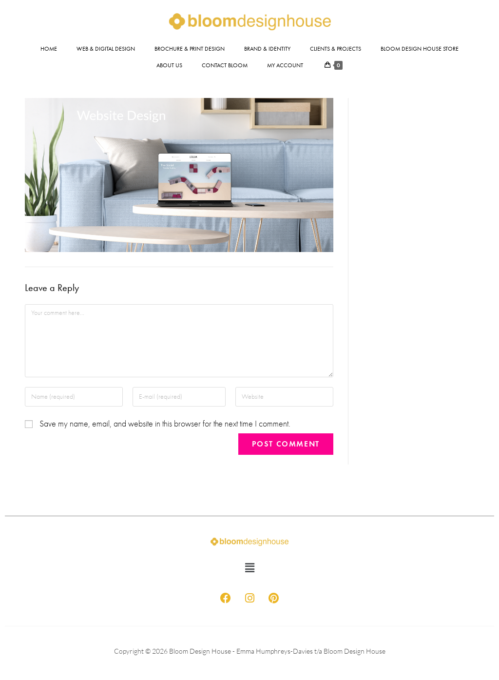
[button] (249, 568)
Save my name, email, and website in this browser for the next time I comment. (164, 424)
